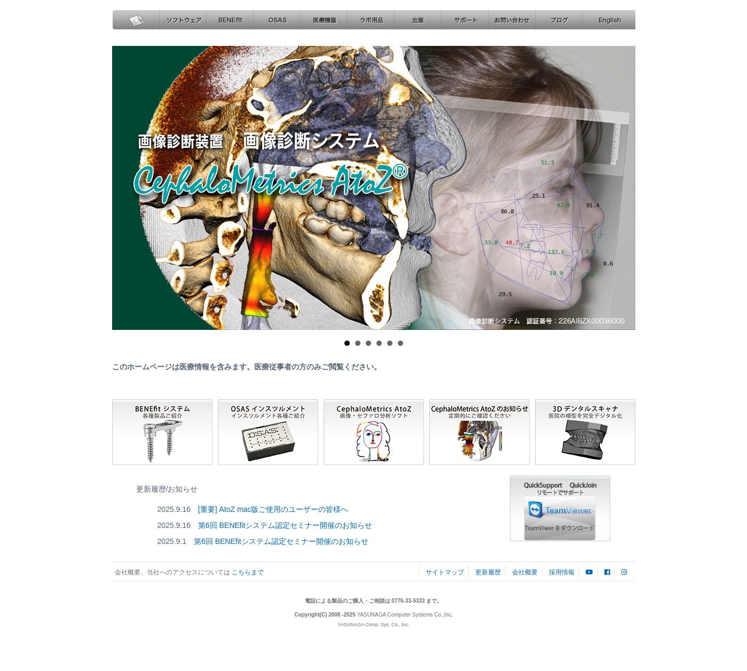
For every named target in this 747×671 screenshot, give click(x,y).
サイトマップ (445, 572)
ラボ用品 (370, 20)
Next (618, 188)
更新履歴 (488, 572)
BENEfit (229, 20)
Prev (129, 188)
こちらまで (247, 572)
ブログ (558, 20)
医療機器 (323, 20)
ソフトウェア (182, 20)
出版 (417, 20)
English (608, 20)
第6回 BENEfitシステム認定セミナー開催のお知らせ (285, 525)
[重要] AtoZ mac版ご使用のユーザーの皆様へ (273, 509)
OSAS (276, 20)
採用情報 (562, 572)
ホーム (135, 20)
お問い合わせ (511, 20)
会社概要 (525, 572)
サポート (464, 20)
